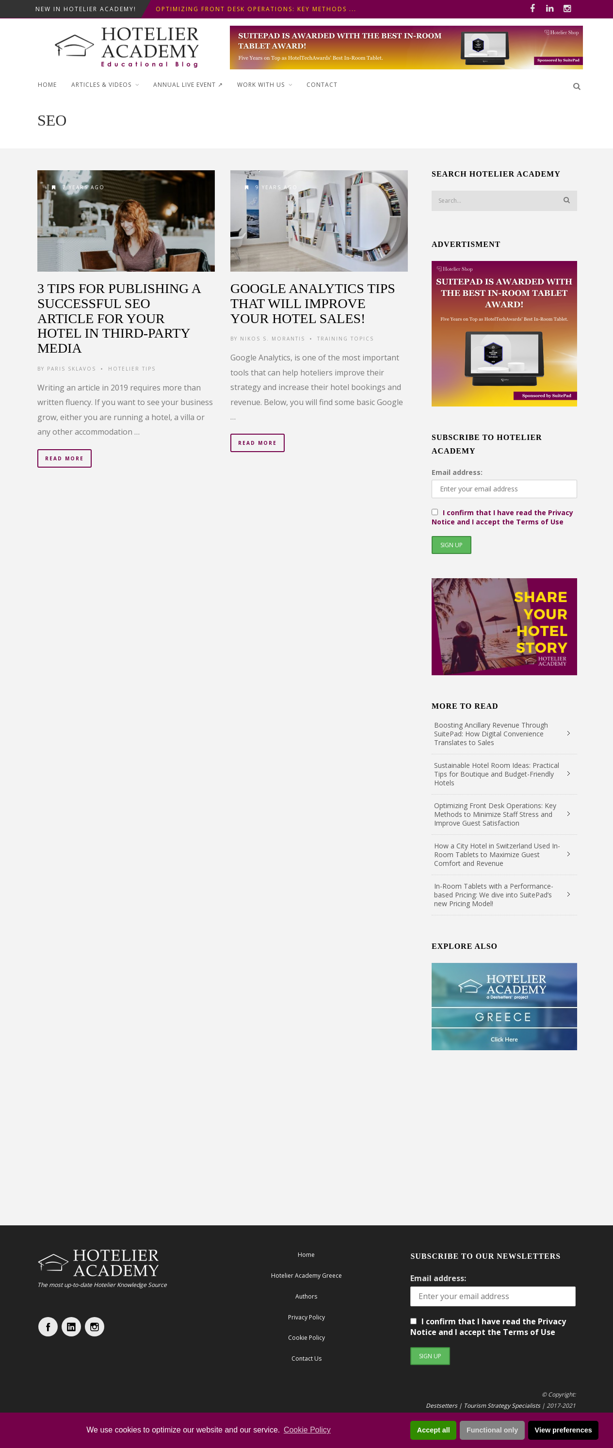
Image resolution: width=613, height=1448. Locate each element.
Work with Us (261, 85)
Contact (322, 85)
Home (47, 85)
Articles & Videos (101, 85)
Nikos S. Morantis (272, 338)
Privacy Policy (306, 1317)
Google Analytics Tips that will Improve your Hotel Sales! (312, 303)
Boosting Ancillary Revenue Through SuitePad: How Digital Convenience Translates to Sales (491, 733)
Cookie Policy (307, 1430)
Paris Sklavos (71, 368)
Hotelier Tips (132, 368)
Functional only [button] (492, 1430)
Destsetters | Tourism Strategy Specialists (483, 1405)
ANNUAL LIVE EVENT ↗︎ (188, 85)
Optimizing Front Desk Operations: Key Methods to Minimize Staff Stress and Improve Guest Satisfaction (495, 814)
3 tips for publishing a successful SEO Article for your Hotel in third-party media (119, 318)
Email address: (457, 472)
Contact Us (306, 1358)
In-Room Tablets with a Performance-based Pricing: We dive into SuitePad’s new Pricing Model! (493, 894)
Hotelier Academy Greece (306, 1275)
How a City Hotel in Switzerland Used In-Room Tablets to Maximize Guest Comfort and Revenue (497, 854)
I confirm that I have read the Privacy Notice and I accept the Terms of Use (502, 517)
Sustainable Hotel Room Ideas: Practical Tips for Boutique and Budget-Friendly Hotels (496, 774)
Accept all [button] (433, 1430)
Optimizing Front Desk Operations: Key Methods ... (256, 9)
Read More (64, 458)
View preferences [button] (563, 1430)
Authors (306, 1296)
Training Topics (345, 338)
